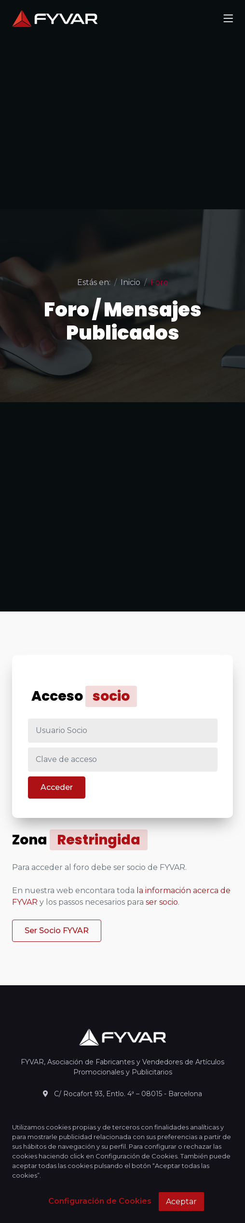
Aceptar (181, 1201)
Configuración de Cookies (99, 1201)
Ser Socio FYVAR (57, 930)
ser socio (162, 902)
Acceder (57, 787)
